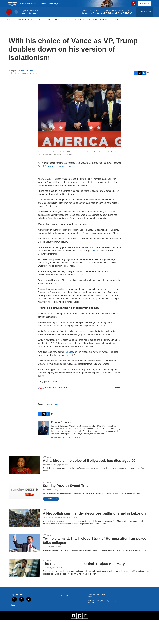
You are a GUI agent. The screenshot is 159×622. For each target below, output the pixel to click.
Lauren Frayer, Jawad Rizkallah (54, 519)
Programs (53, 25)
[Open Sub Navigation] (13, 25)
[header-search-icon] (135, 6)
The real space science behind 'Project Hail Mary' (84, 565)
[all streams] (144, 17)
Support (104, 25)
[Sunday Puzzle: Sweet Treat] (24, 492)
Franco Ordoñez (25, 76)
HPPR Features (24, 25)
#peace (69, 357)
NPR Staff (46, 548)
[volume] (16, 17)
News (9, 25)
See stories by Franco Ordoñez (66, 439)
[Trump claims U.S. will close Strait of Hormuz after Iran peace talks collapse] (24, 544)
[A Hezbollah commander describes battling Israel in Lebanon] (24, 519)
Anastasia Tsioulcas (50, 466)
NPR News (47, 459)
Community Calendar (86, 25)
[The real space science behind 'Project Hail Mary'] (24, 570)
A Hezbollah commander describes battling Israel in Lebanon (94, 515)
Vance (95, 256)
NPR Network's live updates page (57, 171)
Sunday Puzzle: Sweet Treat (66, 487)
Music (40, 25)
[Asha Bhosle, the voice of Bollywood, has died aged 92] (24, 467)
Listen (67, 25)
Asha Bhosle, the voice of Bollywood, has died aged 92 (89, 462)
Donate (147, 6)
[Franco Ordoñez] (43, 429)
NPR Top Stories (53, 406)
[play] (9, 17)
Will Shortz (47, 491)
